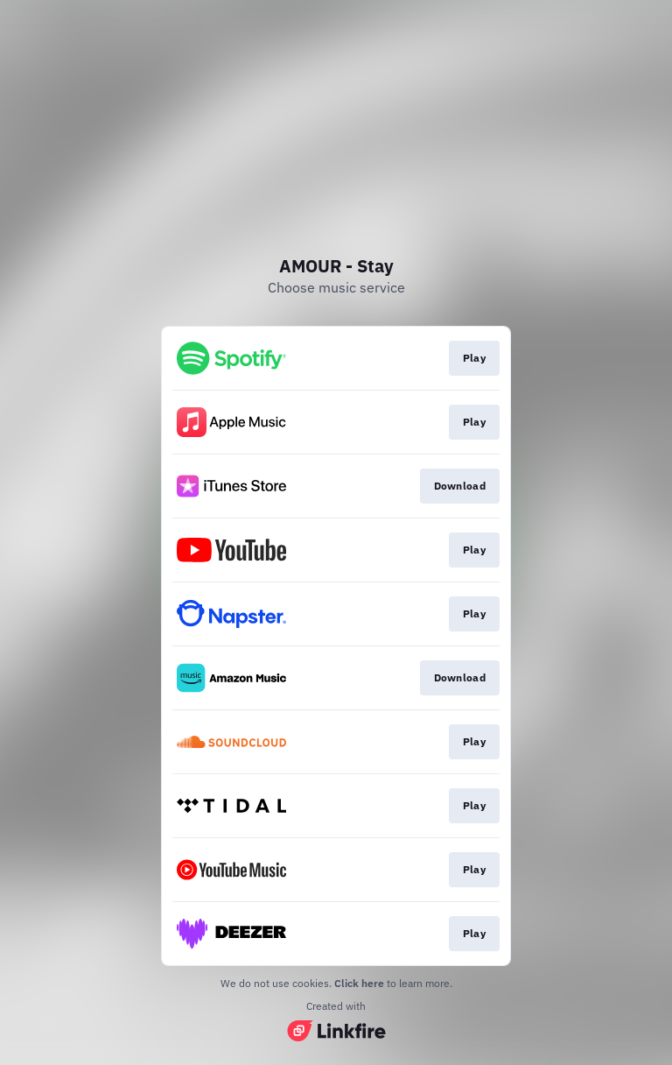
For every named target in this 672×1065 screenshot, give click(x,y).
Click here (359, 983)
